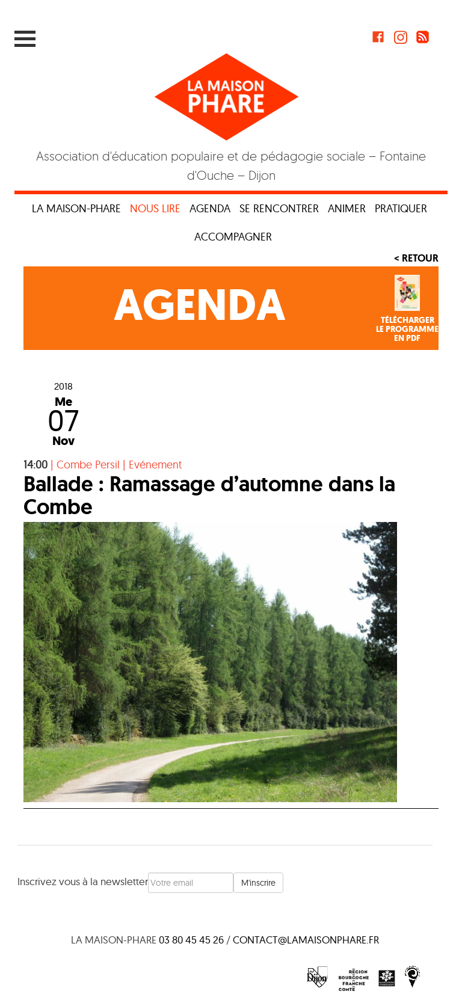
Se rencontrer (279, 208)
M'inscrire (258, 882)
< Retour (416, 258)
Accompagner (233, 237)
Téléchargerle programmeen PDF (407, 329)
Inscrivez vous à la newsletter (82, 881)
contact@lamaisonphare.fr (306, 939)
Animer (347, 208)
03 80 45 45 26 (191, 939)
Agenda (209, 208)
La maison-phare (76, 208)
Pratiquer (401, 208)
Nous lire (155, 208)
